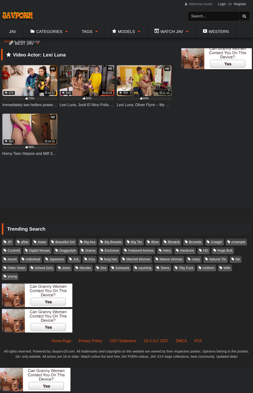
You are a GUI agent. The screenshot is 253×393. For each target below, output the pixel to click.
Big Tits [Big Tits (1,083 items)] (136, 242)
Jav (12, 31)
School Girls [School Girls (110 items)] (44, 268)
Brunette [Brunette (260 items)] (195, 242)
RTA (198, 341)
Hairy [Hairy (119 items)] (167, 250)
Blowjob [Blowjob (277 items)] (174, 242)
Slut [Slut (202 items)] (103, 268)
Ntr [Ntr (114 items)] (238, 259)
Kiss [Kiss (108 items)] (92, 259)
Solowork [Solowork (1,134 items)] (122, 268)
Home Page (61, 341)
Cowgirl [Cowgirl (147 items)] (216, 242)
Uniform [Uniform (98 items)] (208, 268)
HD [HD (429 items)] (205, 250)
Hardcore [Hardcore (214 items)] (187, 250)
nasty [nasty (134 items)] (196, 259)
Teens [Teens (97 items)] (165, 268)
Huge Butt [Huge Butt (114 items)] (224, 250)
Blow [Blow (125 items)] (155, 242)
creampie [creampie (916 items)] (238, 242)
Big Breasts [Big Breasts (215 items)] (113, 242)
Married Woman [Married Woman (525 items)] (138, 259)
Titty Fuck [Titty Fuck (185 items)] (186, 268)
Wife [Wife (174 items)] (227, 268)
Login (222, 4)
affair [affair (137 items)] (24, 242)
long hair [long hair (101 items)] (110, 259)
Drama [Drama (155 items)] (90, 250)
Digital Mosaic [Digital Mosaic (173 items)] (39, 250)
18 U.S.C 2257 (156, 341)
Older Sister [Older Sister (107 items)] (17, 268)
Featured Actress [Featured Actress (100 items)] (141, 250)
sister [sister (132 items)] (66, 268)
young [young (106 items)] (12, 276)
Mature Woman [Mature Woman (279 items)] (171, 259)
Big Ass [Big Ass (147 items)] (89, 242)
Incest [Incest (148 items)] (12, 259)
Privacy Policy (90, 341)
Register (240, 4)
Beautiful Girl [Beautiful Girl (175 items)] (65, 242)
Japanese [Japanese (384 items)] (56, 259)
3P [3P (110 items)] (10, 242)
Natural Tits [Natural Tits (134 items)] (217, 259)
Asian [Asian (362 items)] (42, 242)
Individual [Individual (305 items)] (33, 259)
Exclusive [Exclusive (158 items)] (112, 250)
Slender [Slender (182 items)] (85, 268)
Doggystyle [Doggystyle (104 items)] (67, 250)
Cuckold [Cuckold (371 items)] (14, 250)
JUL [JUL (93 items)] (76, 259)
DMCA (181, 341)
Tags (87, 31)
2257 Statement (123, 341)
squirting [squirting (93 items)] (145, 268)
